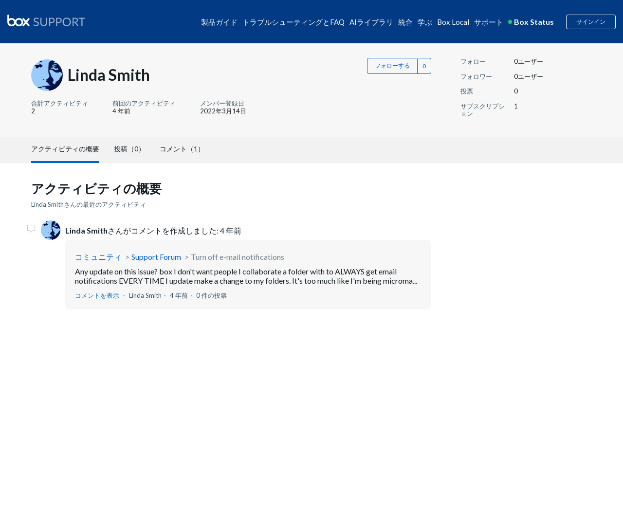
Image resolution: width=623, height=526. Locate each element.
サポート (488, 22)
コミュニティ (98, 256)
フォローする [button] (392, 65)
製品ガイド (219, 22)
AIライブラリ (371, 22)
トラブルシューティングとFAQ (293, 22)
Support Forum (156, 256)
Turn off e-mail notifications (237, 256)
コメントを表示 (97, 295)
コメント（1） (182, 149)
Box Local (453, 22)
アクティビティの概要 (65, 149)
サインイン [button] (590, 21)
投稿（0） (129, 149)
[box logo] (46, 20)
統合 (405, 22)
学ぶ (425, 22)
